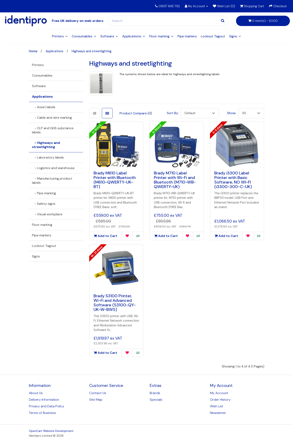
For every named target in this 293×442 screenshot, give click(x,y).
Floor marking (159, 36)
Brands (155, 393)
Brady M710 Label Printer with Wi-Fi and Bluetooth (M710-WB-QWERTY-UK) (175, 180)
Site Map (95, 399)
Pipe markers (187, 36)
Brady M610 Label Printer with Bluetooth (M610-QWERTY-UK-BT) (115, 180)
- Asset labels (43, 107)
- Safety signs (43, 203)
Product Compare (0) (136, 113)
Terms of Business (42, 413)
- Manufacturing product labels (52, 180)
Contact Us (97, 393)
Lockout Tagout (213, 36)
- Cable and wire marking (52, 117)
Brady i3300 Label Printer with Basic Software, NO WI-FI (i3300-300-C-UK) (233, 180)
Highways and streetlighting (92, 51)
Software (107, 36)
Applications (131, 36)
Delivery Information (44, 399)
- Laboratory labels (48, 157)
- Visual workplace (47, 214)
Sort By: (173, 113)
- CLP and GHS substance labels (53, 130)
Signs (233, 36)
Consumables (82, 36)
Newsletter (218, 413)
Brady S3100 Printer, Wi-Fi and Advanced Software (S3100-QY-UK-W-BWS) (115, 303)
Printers (58, 36)
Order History (220, 399)
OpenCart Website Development (51, 431)
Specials (156, 399)
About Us (36, 393)
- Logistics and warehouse (53, 168)
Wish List (216, 406)
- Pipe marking (44, 193)
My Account (219, 393)
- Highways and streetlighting (46, 145)
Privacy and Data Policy (46, 406)
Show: (231, 113)
